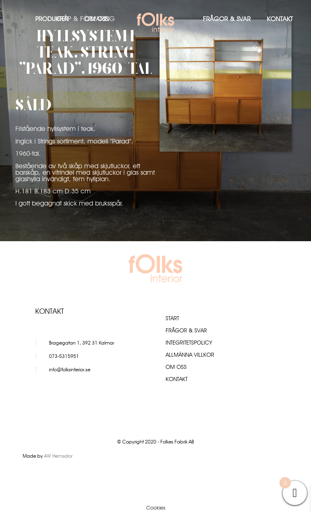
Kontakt (280, 19)
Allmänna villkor (190, 354)
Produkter (51, 19)
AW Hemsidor (58, 456)
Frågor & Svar (227, 19)
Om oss (96, 19)
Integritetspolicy (189, 342)
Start (172, 318)
